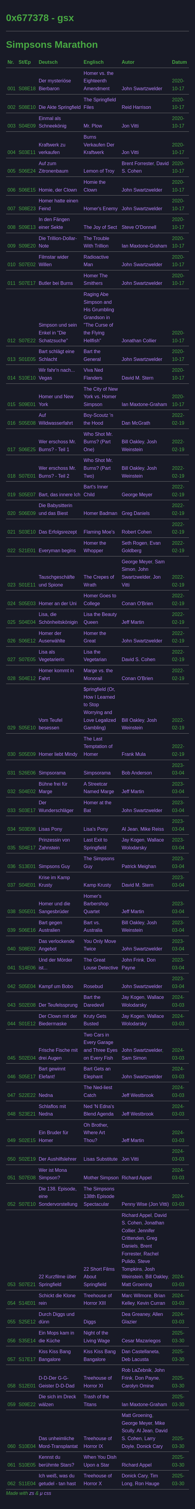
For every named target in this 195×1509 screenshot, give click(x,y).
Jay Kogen (133, 839)
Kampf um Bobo (56, 986)
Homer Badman (100, 513)
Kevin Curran (151, 1303)
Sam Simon (134, 1058)
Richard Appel (137, 1177)
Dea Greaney (136, 1314)
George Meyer (137, 494)
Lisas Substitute (100, 1159)
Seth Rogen (134, 543)
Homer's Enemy (100, 208)
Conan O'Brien (137, 603)
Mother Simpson (101, 1177)
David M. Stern (138, 377)
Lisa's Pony (96, 829)
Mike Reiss (152, 829)
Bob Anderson (137, 772)
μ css (45, 1493)
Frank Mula (134, 754)
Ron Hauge (147, 1483)
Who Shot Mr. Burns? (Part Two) (98, 468)
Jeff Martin (133, 622)
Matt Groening (137, 1284)
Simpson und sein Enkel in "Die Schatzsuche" (58, 332)
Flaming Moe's (99, 531)
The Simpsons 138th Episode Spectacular (99, 1196)
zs (31, 1493)
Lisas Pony (50, 829)
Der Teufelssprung (58, 1005)
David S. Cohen (138, 659)
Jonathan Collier (139, 340)
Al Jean (130, 829)
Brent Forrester (138, 163)
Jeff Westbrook (138, 1095)
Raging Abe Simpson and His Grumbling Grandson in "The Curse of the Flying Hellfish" (99, 317)
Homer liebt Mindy (58, 754)
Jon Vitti (130, 125)
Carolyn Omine (138, 1385)
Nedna (46, 1095)
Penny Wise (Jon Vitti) (145, 1204)
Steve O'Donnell (139, 227)
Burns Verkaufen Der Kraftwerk (99, 144)
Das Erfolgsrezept (58, 531)
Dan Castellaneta (140, 1351)
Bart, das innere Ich (60, 494)
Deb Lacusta (135, 1359)
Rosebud (93, 986)
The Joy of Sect (100, 227)
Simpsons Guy (54, 866)
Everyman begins (57, 550)
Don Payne (147, 1378)
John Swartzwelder (142, 88)
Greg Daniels (136, 513)
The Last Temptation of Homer (98, 746)
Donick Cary (150, 1446)
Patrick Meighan (139, 866)
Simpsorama (52, 772)
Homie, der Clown (58, 189)
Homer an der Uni (58, 603)
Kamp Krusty (97, 885)
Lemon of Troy (99, 171)
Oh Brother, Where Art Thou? (96, 1133)
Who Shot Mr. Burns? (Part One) (98, 442)
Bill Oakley (133, 441)
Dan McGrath (136, 423)
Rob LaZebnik (137, 1370)
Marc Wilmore (136, 1295)
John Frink (133, 959)
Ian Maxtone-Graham (144, 245)
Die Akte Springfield (60, 107)
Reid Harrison (136, 107)
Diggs (90, 1321)
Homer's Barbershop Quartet (96, 904)
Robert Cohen (137, 531)
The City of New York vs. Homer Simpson (101, 396)
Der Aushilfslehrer (58, 1159)
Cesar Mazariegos (141, 1340)
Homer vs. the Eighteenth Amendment (99, 81)
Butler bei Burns (56, 283)
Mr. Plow (93, 125)
